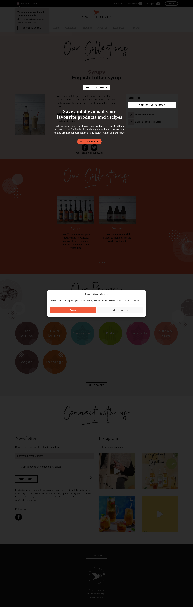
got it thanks (89, 141)
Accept (73, 310)
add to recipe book (152, 105)
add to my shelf (97, 87)
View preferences (120, 310)
